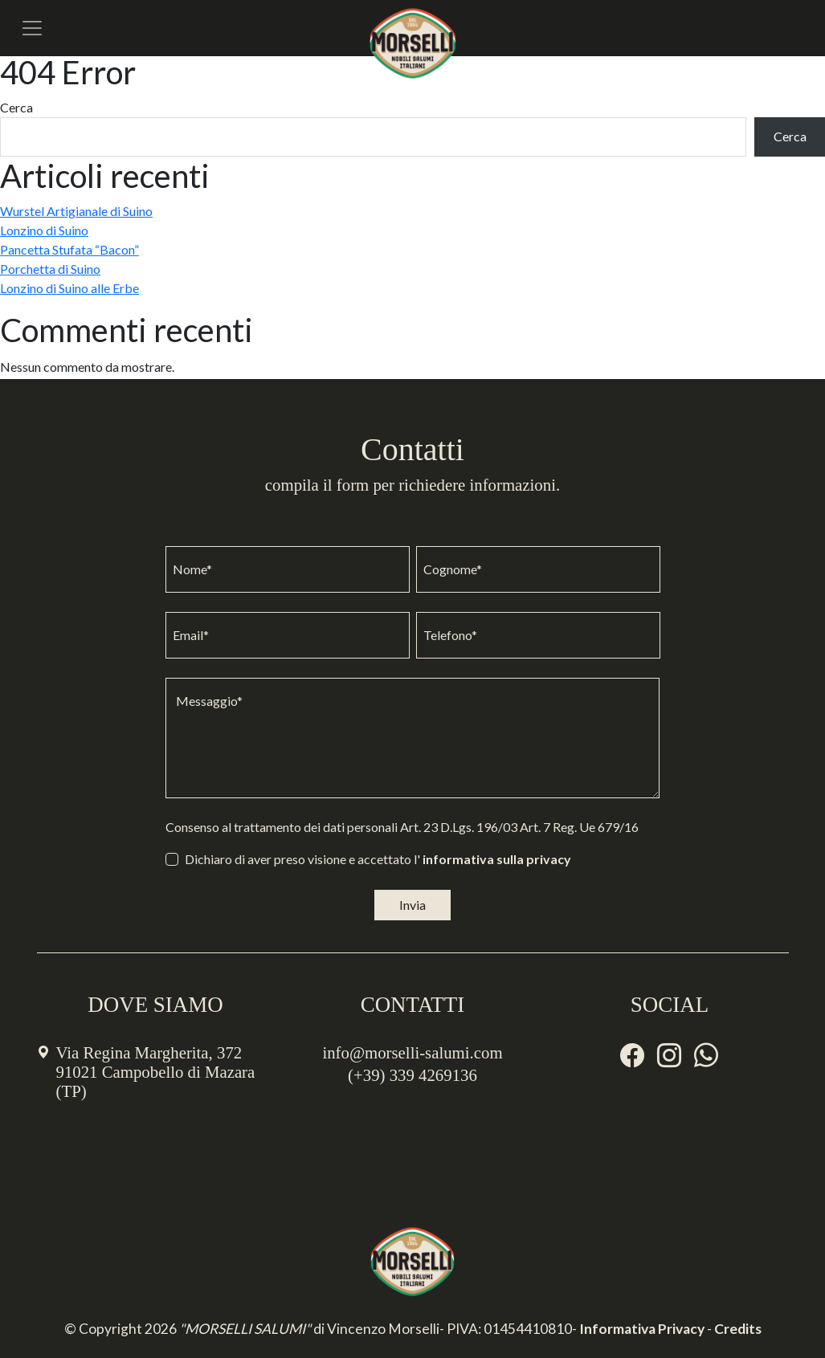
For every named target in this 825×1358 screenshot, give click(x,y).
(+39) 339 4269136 (412, 1075)
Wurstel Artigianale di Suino (76, 210)
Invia (412, 904)
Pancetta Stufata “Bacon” (69, 249)
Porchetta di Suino (50, 268)
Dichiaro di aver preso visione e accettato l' (378, 859)
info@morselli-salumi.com (412, 1052)
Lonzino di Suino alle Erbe (69, 288)
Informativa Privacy (642, 1328)
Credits (738, 1328)
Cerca (16, 107)
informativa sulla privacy (497, 859)
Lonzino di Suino (44, 230)
